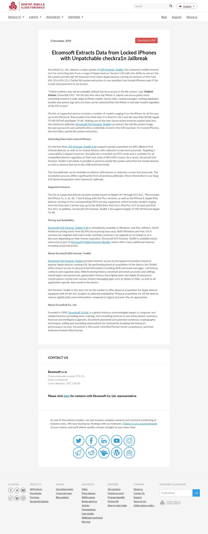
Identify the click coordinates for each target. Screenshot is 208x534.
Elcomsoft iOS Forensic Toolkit (93, 124)
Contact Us (139, 493)
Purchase (34, 497)
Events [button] (35, 17)
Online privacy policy (144, 505)
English (187, 6)
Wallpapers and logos (92, 517)
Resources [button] (54, 17)
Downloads (35, 493)
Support (177, 17)
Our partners (114, 489)
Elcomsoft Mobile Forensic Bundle (90, 242)
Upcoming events (64, 489)
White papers (88, 497)
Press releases (88, 493)
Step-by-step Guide (117, 505)
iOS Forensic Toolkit (111, 69)
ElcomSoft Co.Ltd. (78, 312)
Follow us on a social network (140, 423)
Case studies (88, 513)
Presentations (89, 509)
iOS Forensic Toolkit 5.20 (82, 146)
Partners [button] (75, 17)
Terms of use (140, 501)
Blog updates (62, 497)
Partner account (116, 493)
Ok (196, 492)
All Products (36, 489)
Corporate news (64, 493)
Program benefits (116, 497)
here (67, 396)
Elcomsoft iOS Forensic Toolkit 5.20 (68, 227)
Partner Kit (113, 501)
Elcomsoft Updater (39, 501)
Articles (85, 505)
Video (85, 489)
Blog (164, 17)
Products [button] (16, 17)
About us (191, 17)
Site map (86, 521)
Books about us (89, 501)
